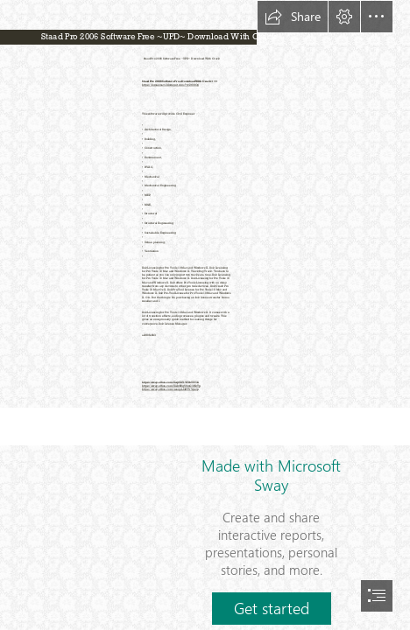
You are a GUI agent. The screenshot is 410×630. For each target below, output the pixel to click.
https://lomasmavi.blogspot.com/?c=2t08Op (170, 85)
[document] (205, 315)
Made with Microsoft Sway (271, 475)
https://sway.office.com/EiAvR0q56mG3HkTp (171, 386)
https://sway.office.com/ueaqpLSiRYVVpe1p (170, 389)
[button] (293, 16)
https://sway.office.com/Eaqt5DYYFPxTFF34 (170, 381)
